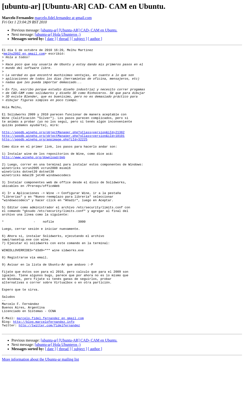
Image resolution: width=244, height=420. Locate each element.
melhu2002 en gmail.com (24, 55)
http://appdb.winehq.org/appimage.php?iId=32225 (44, 158)
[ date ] (50, 39)
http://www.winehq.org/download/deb (33, 179)
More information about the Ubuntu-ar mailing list (40, 416)
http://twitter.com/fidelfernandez (49, 381)
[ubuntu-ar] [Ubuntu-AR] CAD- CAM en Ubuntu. (79, 30)
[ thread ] (64, 39)
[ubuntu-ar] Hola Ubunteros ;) (58, 34)
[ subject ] (79, 39)
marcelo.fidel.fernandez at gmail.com (63, 18)
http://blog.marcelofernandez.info (43, 376)
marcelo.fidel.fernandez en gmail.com (50, 372)
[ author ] (95, 39)
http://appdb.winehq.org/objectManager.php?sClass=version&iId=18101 (63, 153)
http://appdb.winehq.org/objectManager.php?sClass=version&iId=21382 (63, 149)
